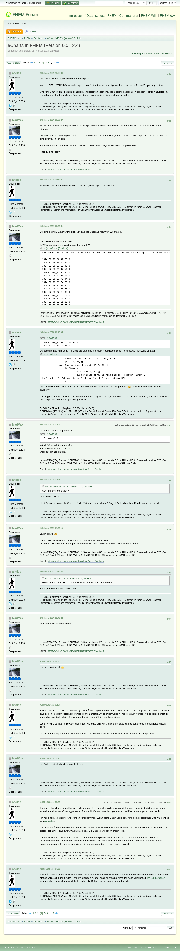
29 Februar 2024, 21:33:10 (51, 528)
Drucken (167, 63)
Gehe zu (127, 928)
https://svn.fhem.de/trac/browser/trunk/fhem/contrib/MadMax (76, 169)
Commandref (128, 15)
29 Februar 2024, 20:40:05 (51, 332)
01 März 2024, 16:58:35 (50, 802)
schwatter (49, 821)
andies (16, 73)
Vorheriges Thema (141, 53)
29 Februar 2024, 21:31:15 (51, 480)
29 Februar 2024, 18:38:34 (51, 73)
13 (54, 62)
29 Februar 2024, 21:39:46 (51, 571)
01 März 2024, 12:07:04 (50, 705)
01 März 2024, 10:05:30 (50, 661)
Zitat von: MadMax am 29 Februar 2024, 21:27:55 (68, 487)
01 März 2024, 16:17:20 (50, 758)
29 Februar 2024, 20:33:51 (51, 226)
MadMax (17, 120)
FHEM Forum (25, 14)
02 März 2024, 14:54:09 (50, 869)
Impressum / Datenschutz (86, 15)
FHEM (112, 15)
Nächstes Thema (163, 53)
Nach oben (13, 913)
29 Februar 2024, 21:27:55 (51, 425)
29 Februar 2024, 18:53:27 (51, 120)
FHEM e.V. (168, 15)
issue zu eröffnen (156, 878)
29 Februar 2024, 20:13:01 (51, 180)
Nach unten (13, 63)
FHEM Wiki (149, 15)
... (51, 62)
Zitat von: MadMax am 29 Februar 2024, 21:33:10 (68, 578)
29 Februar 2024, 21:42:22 (51, 618)
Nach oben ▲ (170, 947)
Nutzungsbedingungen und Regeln (148, 947)
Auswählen (52, 248)
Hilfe (130, 947)
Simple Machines (27, 947)
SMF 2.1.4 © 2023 (11, 947)
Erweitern (63, 248)
